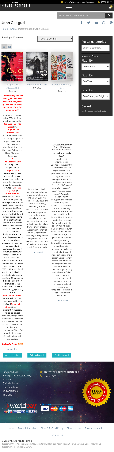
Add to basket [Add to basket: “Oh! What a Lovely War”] (62, 355)
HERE (20, 344)
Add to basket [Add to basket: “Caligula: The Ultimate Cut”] (12, 355)
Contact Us (58, 435)
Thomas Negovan (14, 189)
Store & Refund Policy (52, 428)
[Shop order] (55, 39)
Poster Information (27, 428)
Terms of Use (74, 428)
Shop (13, 29)
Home (4, 29)
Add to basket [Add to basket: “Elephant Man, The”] (37, 355)
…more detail (12, 349)
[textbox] (95, 48)
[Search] (109, 15)
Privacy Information (94, 428)
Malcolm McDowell (12, 295)
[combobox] (81, 15)
